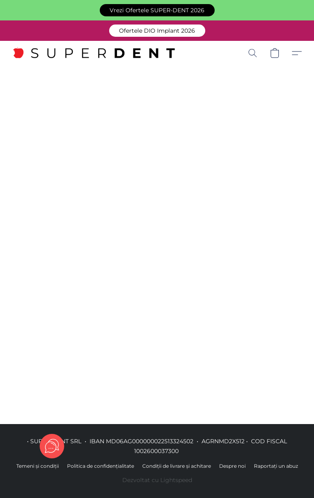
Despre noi (232, 466)
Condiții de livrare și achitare (176, 466)
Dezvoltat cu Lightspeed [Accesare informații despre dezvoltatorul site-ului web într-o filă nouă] (157, 480)
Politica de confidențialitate (100, 466)
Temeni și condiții (37, 466)
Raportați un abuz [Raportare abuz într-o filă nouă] (276, 466)
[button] (157, 10)
